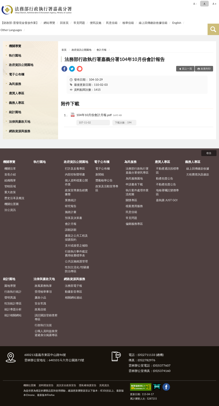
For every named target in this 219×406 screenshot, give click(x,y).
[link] (64, 69)
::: (3, 3)
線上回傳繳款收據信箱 (153, 22)
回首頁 (64, 22)
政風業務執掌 (43, 285)
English (176, 22)
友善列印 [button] (206, 68)
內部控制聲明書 (75, 174)
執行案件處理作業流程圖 (137, 192)
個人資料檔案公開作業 (76, 182)
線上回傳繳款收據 (197, 168)
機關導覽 (15, 46)
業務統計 (70, 200)
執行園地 (15, 55)
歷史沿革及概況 (14, 198)
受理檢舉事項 (43, 291)
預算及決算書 (73, 217)
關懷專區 (131, 200)
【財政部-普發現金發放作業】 (20, 22)
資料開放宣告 (46, 385)
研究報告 (70, 206)
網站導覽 (49, 22)
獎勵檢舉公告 (104, 180)
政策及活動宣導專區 (106, 188)
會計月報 (101, 49)
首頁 (64, 49)
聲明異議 (10, 297)
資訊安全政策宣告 (66, 385)
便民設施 (95, 22)
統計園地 (15, 112)
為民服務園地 (134, 178)
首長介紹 (10, 174)
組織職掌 (10, 180)
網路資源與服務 (19, 131)
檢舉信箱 (128, 22)
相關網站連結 (73, 297)
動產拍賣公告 (164, 178)
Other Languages (11, 30)
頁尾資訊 (104, 385)
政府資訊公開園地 (21, 64)
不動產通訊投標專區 (167, 170)
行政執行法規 (43, 325)
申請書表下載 (134, 184)
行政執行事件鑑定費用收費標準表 (76, 253)
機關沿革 (10, 168)
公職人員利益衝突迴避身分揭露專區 (46, 333)
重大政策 (10, 192)
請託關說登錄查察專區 (46, 317)
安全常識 (40, 303)
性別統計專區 (13, 303)
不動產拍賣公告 (166, 184)
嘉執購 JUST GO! (167, 200)
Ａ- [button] (195, 3)
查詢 (213, 29)
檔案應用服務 (134, 206)
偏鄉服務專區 (134, 223)
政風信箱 (40, 309)
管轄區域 (10, 186)
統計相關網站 (13, 315)
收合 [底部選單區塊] (208, 153)
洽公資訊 (10, 209)
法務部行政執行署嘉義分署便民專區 (137, 170)
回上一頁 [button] (187, 68)
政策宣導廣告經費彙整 (76, 192)
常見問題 (79, 22)
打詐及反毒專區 (75, 168)
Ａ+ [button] (214, 3)
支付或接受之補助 (76, 245)
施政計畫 (70, 212)
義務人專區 (16, 102)
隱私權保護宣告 (87, 385)
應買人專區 (16, 93)
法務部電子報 (73, 285)
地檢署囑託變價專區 (167, 192)
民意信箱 (111, 22)
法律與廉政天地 (19, 121)
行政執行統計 (13, 291)
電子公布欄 (16, 74)
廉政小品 (40, 297)
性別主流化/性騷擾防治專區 (77, 269)
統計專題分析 (13, 309)
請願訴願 (70, 229)
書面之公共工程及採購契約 (76, 237)
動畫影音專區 (73, 291)
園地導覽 (10, 285)
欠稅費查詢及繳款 (197, 174)
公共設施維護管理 (76, 261)
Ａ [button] (204, 3)
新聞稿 (99, 174)
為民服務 (15, 84)
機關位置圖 (11, 204)
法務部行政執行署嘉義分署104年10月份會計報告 (115, 59)
